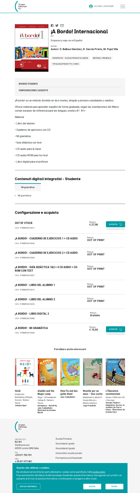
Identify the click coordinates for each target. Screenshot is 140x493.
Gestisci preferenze (28, 486)
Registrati (109, 6)
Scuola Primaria (64, 439)
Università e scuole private (69, 453)
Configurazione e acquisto (33, 90)
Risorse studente (28, 84)
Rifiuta (114, 486)
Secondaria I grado (65, 443)
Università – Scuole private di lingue (70, 58)
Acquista (115, 224)
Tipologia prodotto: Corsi (65, 64)
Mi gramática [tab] (28, 187)
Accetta (92, 486)
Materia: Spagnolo (102, 58)
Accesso (98, 6)
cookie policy (99, 472)
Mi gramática (24, 195)
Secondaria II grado (65, 448)
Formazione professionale (69, 458)
